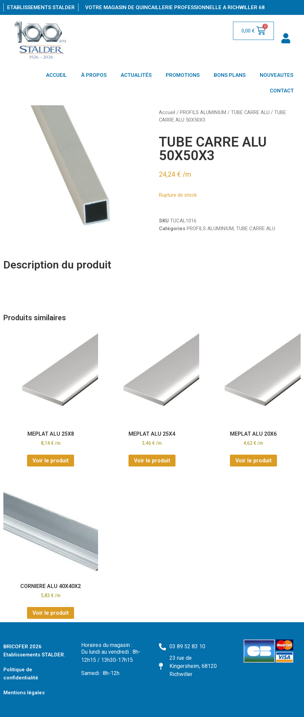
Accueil (167, 112)
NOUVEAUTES (276, 75)
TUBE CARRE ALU (250, 112)
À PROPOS (94, 75)
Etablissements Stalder (41, 7)
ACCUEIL (56, 75)
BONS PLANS (229, 75)
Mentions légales (24, 693)
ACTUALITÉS (136, 75)
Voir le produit (50, 460)
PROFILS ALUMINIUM (203, 112)
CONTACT (282, 91)
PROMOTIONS (183, 75)
